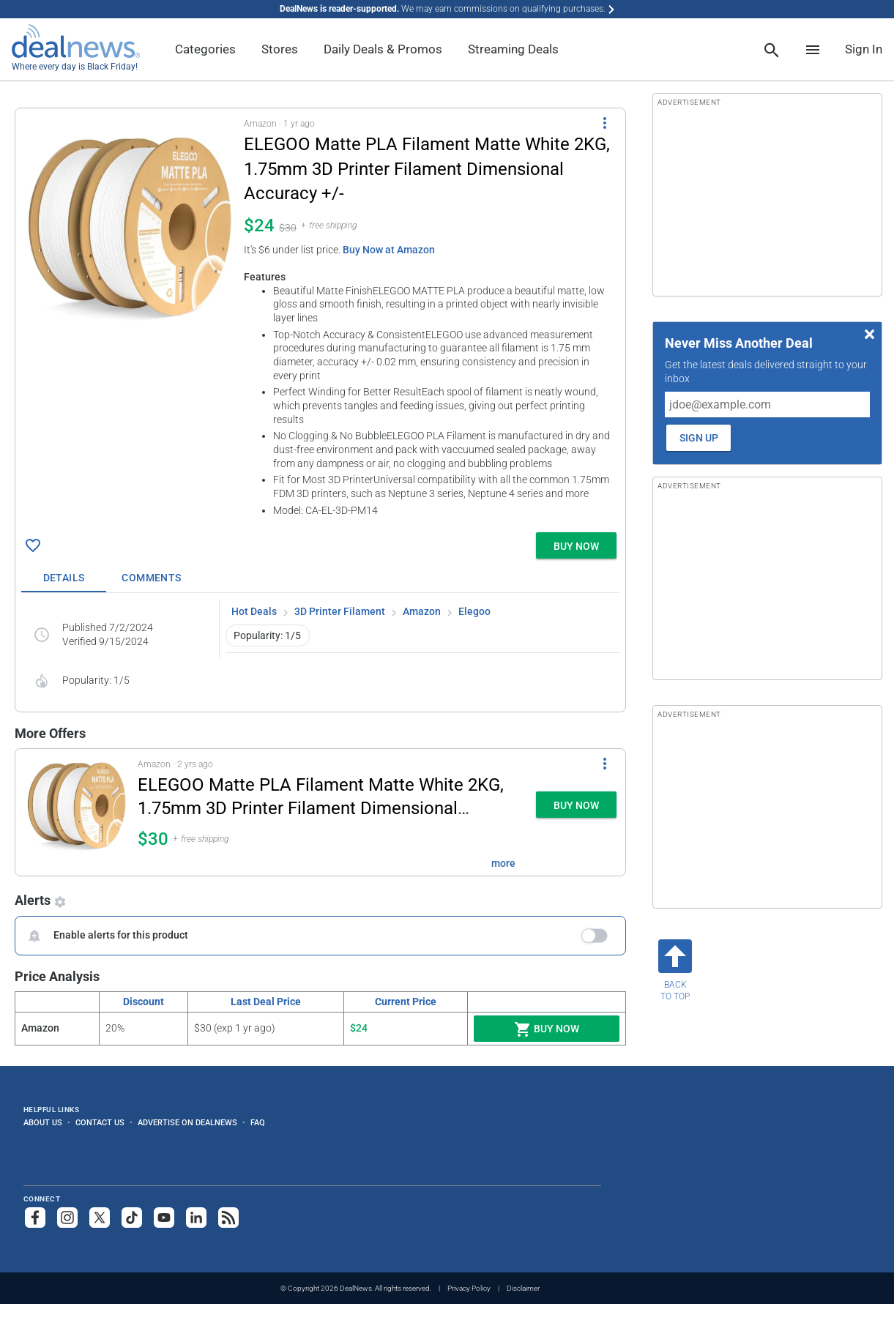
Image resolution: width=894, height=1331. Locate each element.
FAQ (257, 1122)
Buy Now (546, 1029)
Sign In (863, 49)
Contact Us (99, 1122)
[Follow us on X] (99, 1217)
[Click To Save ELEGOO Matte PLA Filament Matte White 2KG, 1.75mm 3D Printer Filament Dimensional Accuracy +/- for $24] (33, 545)
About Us (42, 1122)
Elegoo (474, 611)
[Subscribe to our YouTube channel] (164, 1217)
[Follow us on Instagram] (67, 1217)
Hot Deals (254, 611)
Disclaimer (523, 1288)
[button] (320, 317)
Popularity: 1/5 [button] (267, 635)
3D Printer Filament (339, 611)
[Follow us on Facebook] (35, 1217)
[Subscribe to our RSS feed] (228, 1217)
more (503, 863)
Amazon (422, 611)
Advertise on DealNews (187, 1122)
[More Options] (605, 123)
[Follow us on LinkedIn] (196, 1217)
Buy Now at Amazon (389, 250)
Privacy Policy (469, 1288)
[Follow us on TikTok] (132, 1217)
